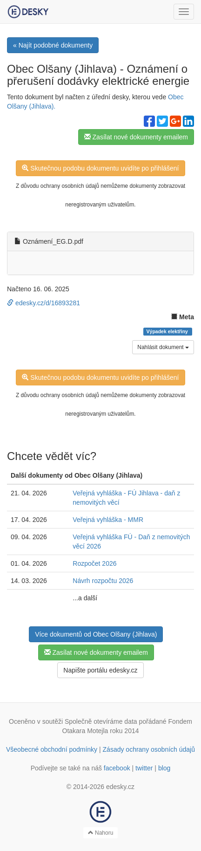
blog (164, 768)
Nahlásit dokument (163, 347)
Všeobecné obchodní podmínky (51, 749)
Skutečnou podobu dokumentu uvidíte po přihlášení (100, 168)
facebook (117, 768)
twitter (144, 768)
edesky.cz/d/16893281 (43, 303)
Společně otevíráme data (101, 721)
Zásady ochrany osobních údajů (149, 749)
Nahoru (101, 833)
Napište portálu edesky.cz (100, 670)
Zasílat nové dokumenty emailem (136, 137)
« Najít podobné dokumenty (53, 45)
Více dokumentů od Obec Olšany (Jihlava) (96, 634)
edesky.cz (120, 786)
